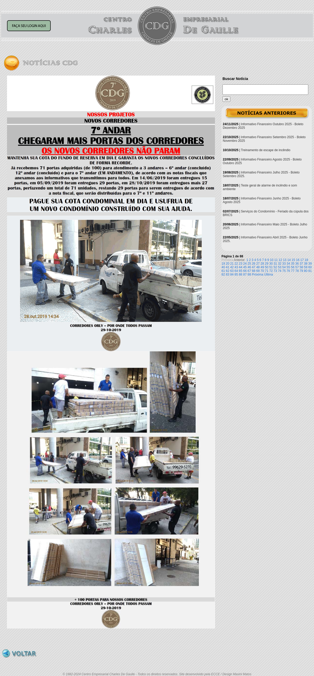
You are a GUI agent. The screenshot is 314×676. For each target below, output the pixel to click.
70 (262, 271)
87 (245, 274)
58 (301, 267)
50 (266, 267)
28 (262, 263)
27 (258, 263)
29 (266, 263)
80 (305, 271)
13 (284, 260)
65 (240, 271)
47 (253, 267)
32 (279, 263)
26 (253, 263)
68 (253, 271)
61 (223, 271)
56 (292, 267)
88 (249, 274)
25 (249, 263)
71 (266, 271)
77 (292, 271)
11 (276, 260)
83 (227, 274)
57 (297, 267)
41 (227, 267)
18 (306, 260)
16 (297, 260)
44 (240, 267)
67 (249, 271)
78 (297, 271)
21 (231, 263)
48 (258, 267)
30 (271, 263)
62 (227, 271)
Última (268, 274)
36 (297, 263)
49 (262, 267)
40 (223, 267)
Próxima (257, 274)
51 (271, 267)
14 (289, 260)
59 (305, 267)
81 (310, 271)
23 (240, 263)
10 (271, 260)
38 (305, 263)
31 (275, 263)
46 (249, 267)
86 (240, 274)
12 (280, 260)
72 (271, 271)
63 (231, 271)
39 (310, 263)
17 (302, 260)
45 (245, 267)
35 (292, 263)
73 (275, 271)
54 (284, 267)
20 (227, 263)
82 (223, 274)
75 (284, 271)
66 (245, 271)
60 (310, 267)
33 (284, 263)
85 (236, 274)
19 (223, 263)
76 (288, 271)
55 (288, 267)
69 (258, 271)
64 (236, 271)
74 (279, 271)
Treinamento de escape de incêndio (265, 150)
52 (275, 267)
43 (236, 267)
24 (245, 263)
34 (288, 263)
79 (301, 271)
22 (236, 263)
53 (279, 267)
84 (231, 274)
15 (293, 260)
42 (231, 267)
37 (301, 263)
